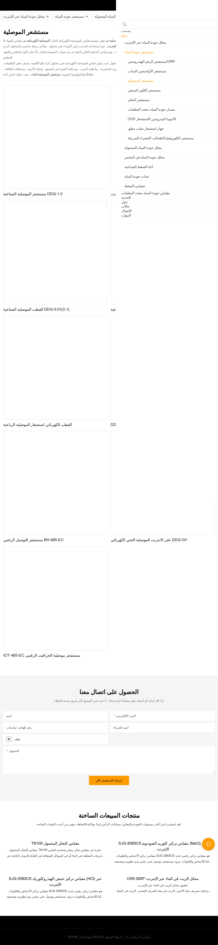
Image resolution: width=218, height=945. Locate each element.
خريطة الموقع (114, 936)
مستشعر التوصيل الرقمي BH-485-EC (33, 540)
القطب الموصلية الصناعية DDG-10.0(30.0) (145, 309)
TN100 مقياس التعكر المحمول (55, 843)
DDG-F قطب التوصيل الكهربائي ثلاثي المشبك (147, 424)
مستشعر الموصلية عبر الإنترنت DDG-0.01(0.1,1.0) (151, 194)
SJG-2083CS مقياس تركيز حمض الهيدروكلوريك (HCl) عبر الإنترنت (55, 881)
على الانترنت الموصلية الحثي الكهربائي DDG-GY (149, 540)
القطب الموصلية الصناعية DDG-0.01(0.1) (36, 309)
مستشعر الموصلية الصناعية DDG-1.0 (32, 194)
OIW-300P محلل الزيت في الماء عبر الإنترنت (163, 878)
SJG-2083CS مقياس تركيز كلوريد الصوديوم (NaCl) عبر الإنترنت (162, 846)
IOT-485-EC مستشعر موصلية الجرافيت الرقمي (41, 655)
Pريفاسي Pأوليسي (138, 936)
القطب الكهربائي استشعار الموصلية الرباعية (37, 424)
